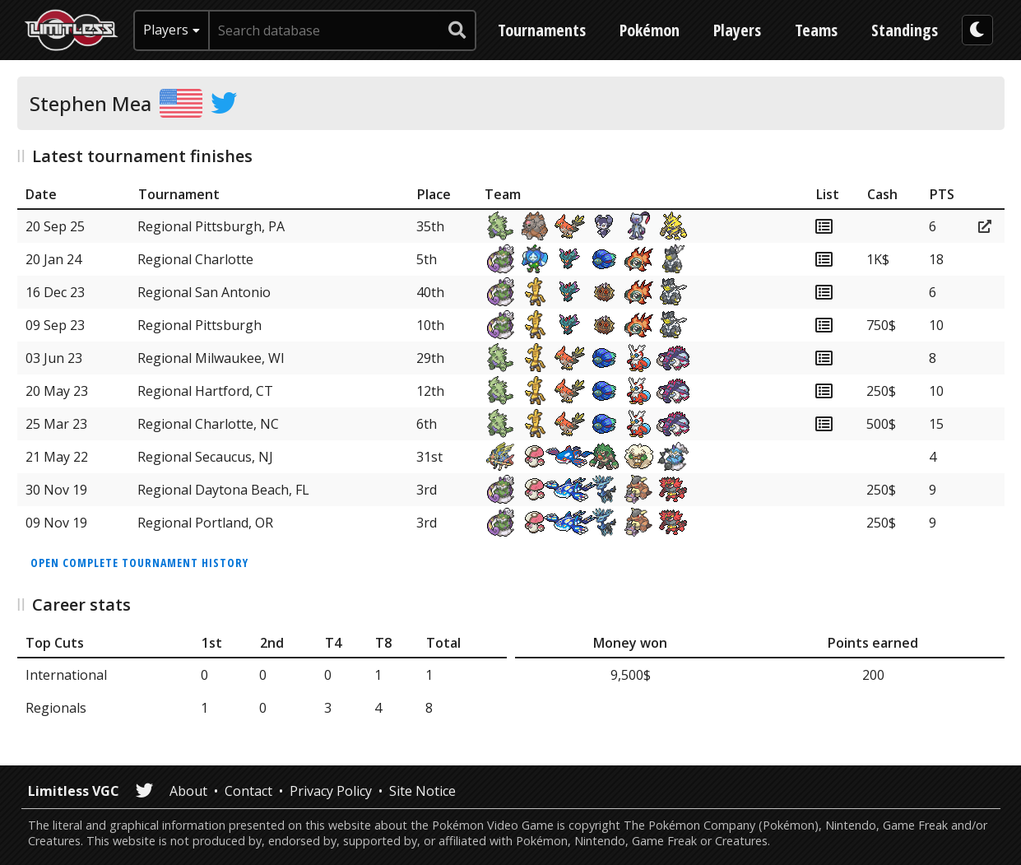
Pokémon (650, 30)
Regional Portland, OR (205, 523)
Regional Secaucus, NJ (205, 457)
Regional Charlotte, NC (208, 424)
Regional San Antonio (204, 292)
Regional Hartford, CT (205, 391)
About (188, 791)
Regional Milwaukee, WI (211, 358)
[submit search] (457, 30)
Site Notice (422, 791)
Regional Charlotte (195, 259)
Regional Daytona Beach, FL (223, 490)
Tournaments (542, 30)
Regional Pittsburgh (199, 325)
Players (737, 30)
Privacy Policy (331, 791)
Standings (904, 30)
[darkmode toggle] (977, 30)
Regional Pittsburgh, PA (211, 226)
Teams (816, 30)
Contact (248, 791)
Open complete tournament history (139, 562)
